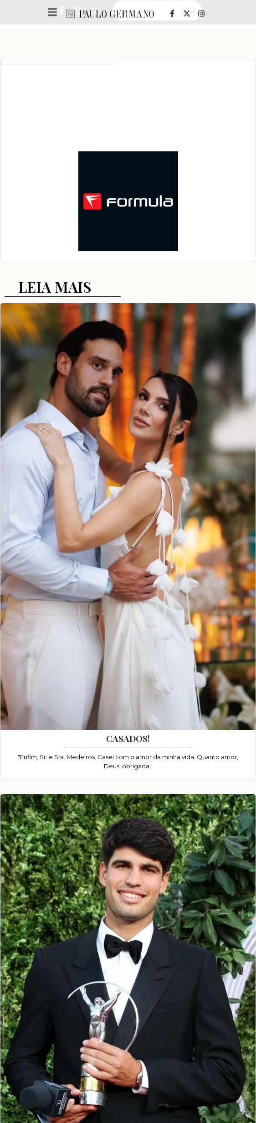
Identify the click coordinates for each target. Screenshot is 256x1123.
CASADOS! (128, 738)
